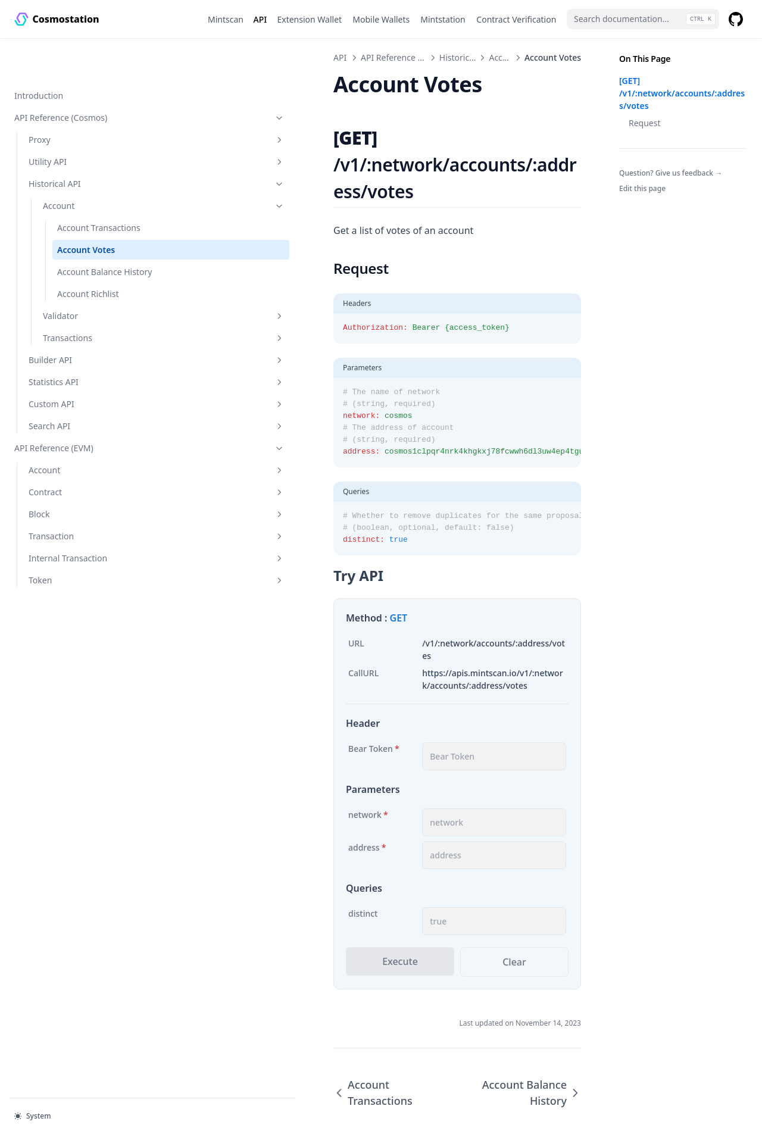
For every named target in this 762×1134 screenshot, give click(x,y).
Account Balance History (89, 252)
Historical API (80, 145)
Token (80, 567)
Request (645, 123)
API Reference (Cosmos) (73, 79)
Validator (87, 302)
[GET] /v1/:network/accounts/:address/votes (682, 93)
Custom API (80, 390)
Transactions (87, 324)
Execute (286, 882)
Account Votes (86, 224)
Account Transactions (82, 196)
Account (87, 167)
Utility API (80, 123)
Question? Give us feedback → (670, 173)
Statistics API (80, 368)
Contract (80, 479)
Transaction (80, 523)
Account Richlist (88, 280)
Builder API (80, 346)
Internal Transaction (80, 545)
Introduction (38, 57)
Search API (80, 412)
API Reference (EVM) (73, 435)
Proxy (80, 101)
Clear (476, 883)
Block (80, 501)
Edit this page (642, 188)
